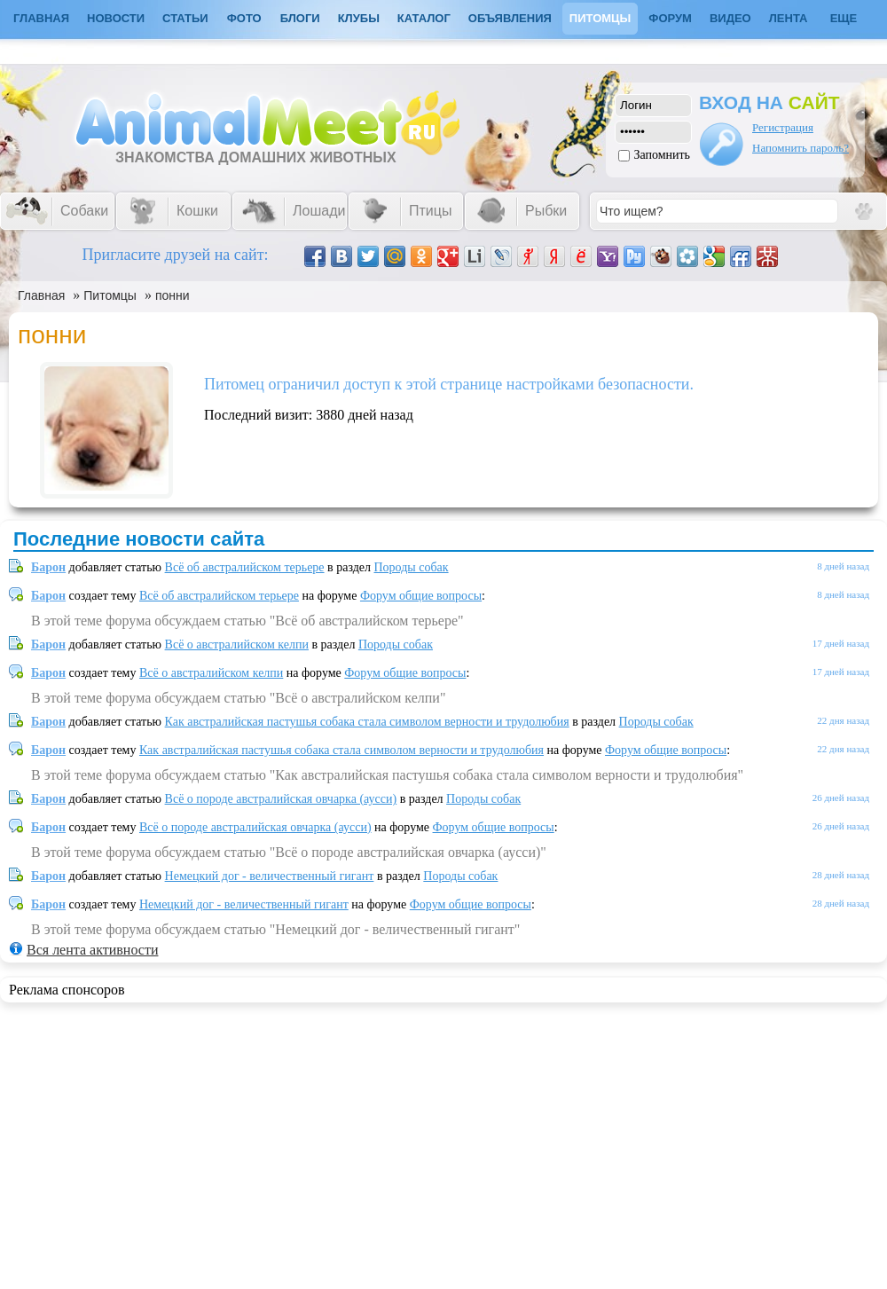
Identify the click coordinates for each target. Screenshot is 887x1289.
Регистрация (782, 127)
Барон (48, 567)
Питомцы (600, 18)
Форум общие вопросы (421, 595)
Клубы (359, 18)
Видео (730, 18)
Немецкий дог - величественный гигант (269, 876)
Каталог (424, 18)
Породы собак (411, 567)
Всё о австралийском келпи (237, 644)
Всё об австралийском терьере (245, 567)
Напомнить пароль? (800, 147)
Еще (844, 18)
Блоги (300, 18)
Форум (670, 18)
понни (172, 295)
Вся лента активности (92, 949)
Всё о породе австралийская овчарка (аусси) (281, 799)
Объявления (510, 18)
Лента (788, 18)
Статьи (185, 18)
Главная (41, 295)
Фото (244, 18)
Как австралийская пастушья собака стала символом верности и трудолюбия (367, 721)
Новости (116, 18)
